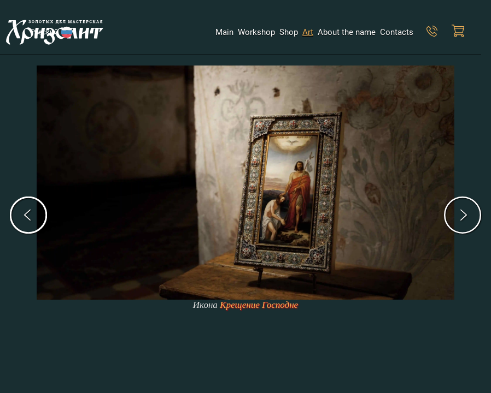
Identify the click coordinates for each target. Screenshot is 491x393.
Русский (46, 32)
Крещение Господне (259, 305)
